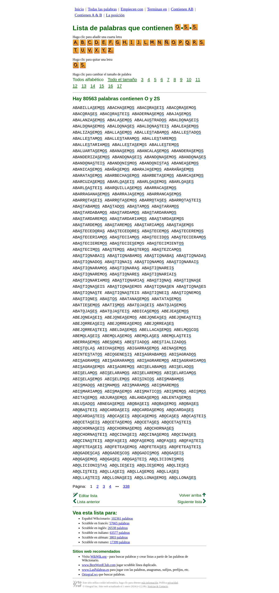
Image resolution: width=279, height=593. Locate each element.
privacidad (172, 582)
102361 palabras (122, 518)
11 (197, 79)
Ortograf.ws (90, 574)
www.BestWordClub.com (99, 565)
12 (75, 85)
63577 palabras (120, 532)
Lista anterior (86, 502)
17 (119, 85)
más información (149, 582)
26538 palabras (118, 528)
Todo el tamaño (122, 79)
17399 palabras (120, 542)
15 (101, 85)
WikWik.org (98, 556)
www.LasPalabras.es (95, 569)
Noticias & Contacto (158, 586)
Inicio (79, 9)
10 (189, 79)
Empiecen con (132, 9)
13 (83, 85)
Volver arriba (192, 495)
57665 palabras (119, 523)
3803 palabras (118, 537)
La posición (115, 15)
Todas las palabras (102, 9)
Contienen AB (182, 9)
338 (126, 486)
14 (92, 85)
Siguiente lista (191, 502)
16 (110, 85)
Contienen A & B (88, 15)
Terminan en (157, 9)
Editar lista (85, 496)
